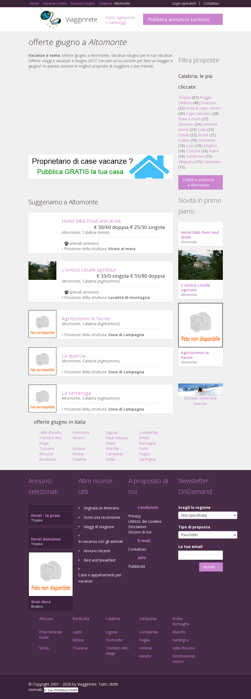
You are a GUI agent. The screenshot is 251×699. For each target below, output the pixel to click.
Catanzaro (212, 161)
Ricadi (203, 134)
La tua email (192, 546)
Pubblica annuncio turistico (178, 19)
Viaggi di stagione (99, 526)
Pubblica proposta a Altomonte (198, 182)
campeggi (117, 22)
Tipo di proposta (195, 526)
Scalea (184, 140)
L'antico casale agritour (89, 269)
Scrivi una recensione (102, 517)
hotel (110, 17)
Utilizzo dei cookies (145, 521)
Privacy (134, 515)
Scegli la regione (196, 507)
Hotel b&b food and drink (91, 221)
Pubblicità (136, 566)
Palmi (214, 150)
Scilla (202, 129)
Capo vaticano (198, 113)
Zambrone (195, 156)
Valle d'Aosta (50, 432)
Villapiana (186, 161)
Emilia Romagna (147, 440)
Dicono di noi (139, 532)
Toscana (46, 448)
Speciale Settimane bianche (200, 396)
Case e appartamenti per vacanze (99, 578)
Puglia (144, 453)
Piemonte (80, 432)
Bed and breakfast (100, 560)
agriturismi (126, 17)
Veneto (78, 437)
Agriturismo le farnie (86, 318)
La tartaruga (76, 393)
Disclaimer (137, 526)
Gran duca (41, 601)
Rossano (186, 124)
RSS (220, 685)
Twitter (207, 685)
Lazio (143, 448)
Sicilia (110, 459)
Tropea (184, 97)
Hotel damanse (46, 539)
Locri (190, 145)
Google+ (194, 685)
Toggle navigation (33, 20)
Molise (78, 453)
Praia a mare (189, 118)
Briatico (210, 145)
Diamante (207, 140)
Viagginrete (81, 19)
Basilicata (47, 459)
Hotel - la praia (45, 515)
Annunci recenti (97, 550)
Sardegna (147, 459)
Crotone (193, 150)
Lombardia (148, 432)
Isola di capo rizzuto (203, 108)
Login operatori (184, 3)
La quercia (74, 355)
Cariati (183, 134)
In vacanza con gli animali (100, 541)
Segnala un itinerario (101, 507)
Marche (112, 448)
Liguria (111, 432)
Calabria (79, 459)
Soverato (208, 102)
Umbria (78, 448)
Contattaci (211, 3)
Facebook (182, 685)
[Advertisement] (100, 111)
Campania (114, 453)
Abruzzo (46, 453)
